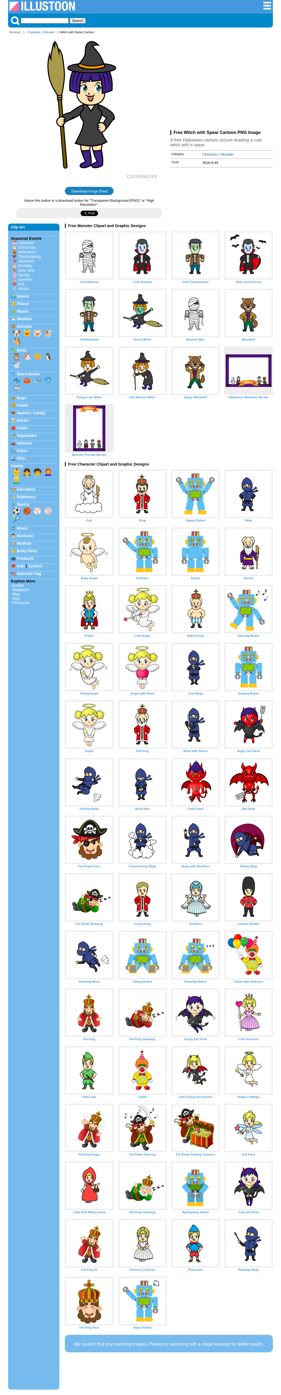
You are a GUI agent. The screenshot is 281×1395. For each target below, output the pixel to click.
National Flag (29, 573)
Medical (24, 543)
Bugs (21, 398)
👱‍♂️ (16, 480)
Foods (22, 405)
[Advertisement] (221, 83)
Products (25, 558)
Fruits (22, 428)
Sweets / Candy (31, 413)
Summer (25, 279)
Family (17, 466)
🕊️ (16, 365)
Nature (23, 296)
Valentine (26, 261)
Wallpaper (20, 590)
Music (22, 528)
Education (26, 489)
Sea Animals (28, 374)
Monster (49, 32)
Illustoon (15, 32)
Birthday (25, 266)
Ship (21, 458)
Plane (22, 451)
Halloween (27, 252)
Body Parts (27, 551)
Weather (24, 319)
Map (16, 594)
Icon (21, 566)
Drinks (23, 420)
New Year (26, 270)
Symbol (35, 566)
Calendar (26, 243)
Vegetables (27, 435)
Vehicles (24, 443)
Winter (23, 289)
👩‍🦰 (48, 472)
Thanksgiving (29, 256)
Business (25, 536)
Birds (22, 350)
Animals (24, 326)
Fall (21, 284)
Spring (23, 275)
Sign (16, 598)
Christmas (27, 247)
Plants (22, 311)
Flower (23, 304)
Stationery (26, 497)
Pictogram (21, 603)
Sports (23, 504)
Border (18, 585)
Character (34, 32)
